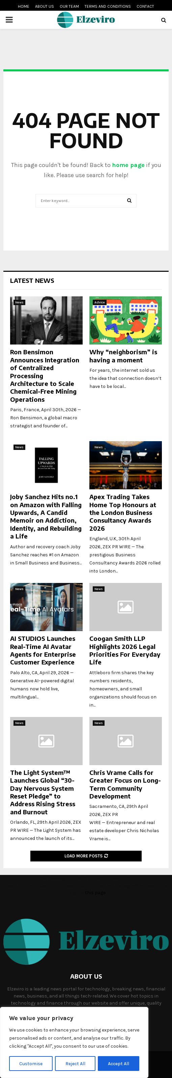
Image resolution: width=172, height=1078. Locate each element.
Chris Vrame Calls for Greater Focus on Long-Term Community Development (125, 784)
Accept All (118, 1063)
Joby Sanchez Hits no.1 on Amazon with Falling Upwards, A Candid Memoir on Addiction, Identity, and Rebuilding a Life (46, 516)
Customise (30, 1063)
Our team (69, 6)
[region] (74, 1042)
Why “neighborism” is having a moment (123, 355)
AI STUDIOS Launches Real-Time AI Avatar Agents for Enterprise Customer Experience (43, 650)
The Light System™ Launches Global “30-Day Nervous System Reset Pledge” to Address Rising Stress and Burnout (42, 792)
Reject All (75, 1063)
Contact (145, 6)
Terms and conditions (108, 6)
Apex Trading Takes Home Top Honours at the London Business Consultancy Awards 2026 (122, 512)
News (19, 302)
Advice (99, 302)
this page (95, 892)
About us (44, 6)
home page (128, 165)
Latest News (32, 280)
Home (23, 6)
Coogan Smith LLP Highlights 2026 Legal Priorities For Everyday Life (125, 650)
